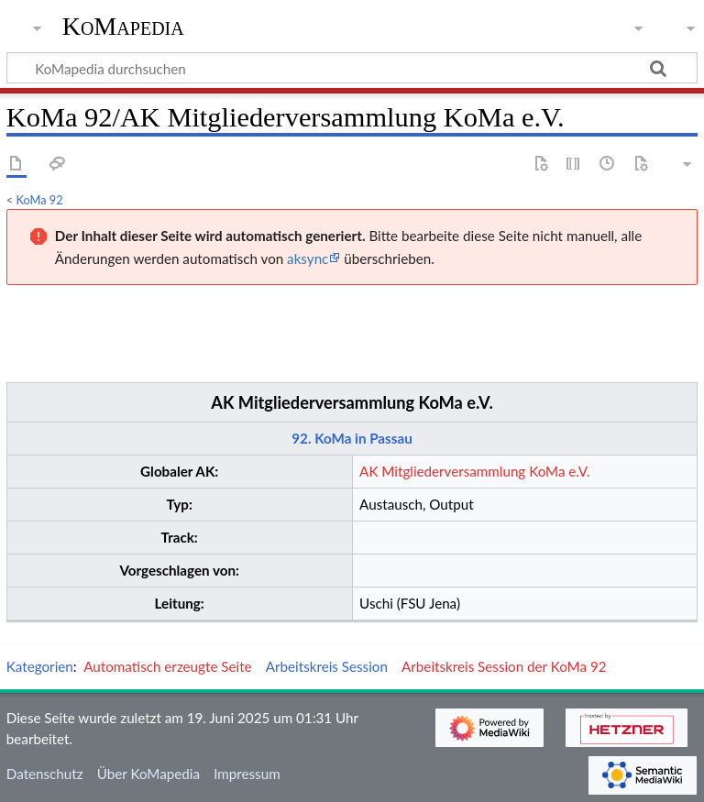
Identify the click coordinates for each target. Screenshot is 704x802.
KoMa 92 (39, 199)
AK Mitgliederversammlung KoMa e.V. (352, 402)
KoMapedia (123, 26)
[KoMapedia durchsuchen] (352, 67)
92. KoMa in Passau (352, 438)
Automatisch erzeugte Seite (167, 666)
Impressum (247, 773)
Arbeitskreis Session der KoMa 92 (504, 666)
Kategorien (39, 666)
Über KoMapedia (148, 773)
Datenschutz (44, 773)
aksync (307, 258)
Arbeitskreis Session (327, 666)
